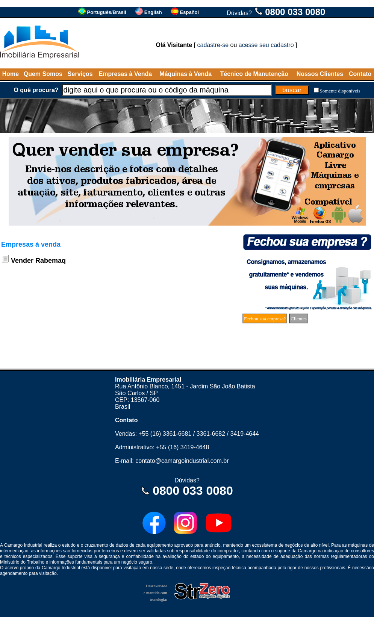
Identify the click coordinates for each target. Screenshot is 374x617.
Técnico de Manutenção (254, 74)
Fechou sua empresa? (265, 318)
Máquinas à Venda (185, 74)
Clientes (299, 318)
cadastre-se (213, 45)
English (153, 12)
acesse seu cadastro (266, 45)
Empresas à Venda (125, 74)
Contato (360, 74)
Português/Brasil (106, 12)
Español (189, 12)
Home (10, 74)
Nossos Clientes (320, 74)
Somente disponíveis (340, 91)
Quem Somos (43, 74)
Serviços (80, 74)
